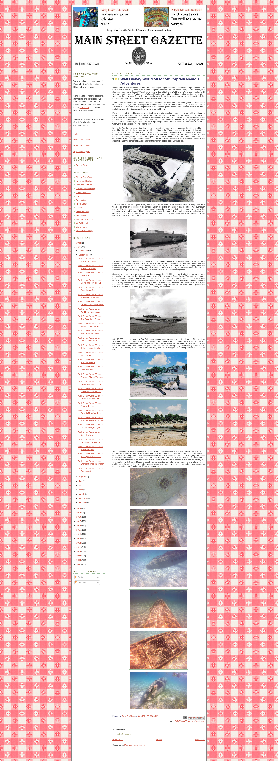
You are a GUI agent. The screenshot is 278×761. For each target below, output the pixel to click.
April (81, 490)
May (81, 485)
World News (81, 227)
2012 (78, 543)
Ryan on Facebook (81, 146)
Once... (79, 196)
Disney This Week (84, 177)
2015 (78, 530)
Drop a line (84, 107)
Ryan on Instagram (81, 152)
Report (79, 208)
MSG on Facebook (81, 140)
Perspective (81, 200)
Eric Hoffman (81, 165)
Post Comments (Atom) (134, 745)
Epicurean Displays (84, 181)
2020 (78, 508)
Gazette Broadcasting (85, 189)
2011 (78, 547)
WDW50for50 (181, 721)
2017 (78, 521)
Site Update (81, 215)
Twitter (76, 134)
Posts (79, 577)
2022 (78, 243)
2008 (78, 560)
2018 (78, 517)
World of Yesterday (196, 721)
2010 (78, 551)
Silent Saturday (82, 211)
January (82, 503)
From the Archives (84, 185)
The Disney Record (84, 219)
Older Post (200, 740)
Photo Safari (81, 204)
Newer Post (117, 740)
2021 (78, 247)
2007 (78, 564)
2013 (78, 538)
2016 (78, 525)
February (83, 498)
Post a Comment (123, 734)
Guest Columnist (83, 192)
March (82, 494)
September (84, 255)
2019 (78, 513)
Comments (81, 582)
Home (159, 740)
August (82, 477)
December (83, 251)
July (81, 481)
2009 (78, 556)
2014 (78, 534)
